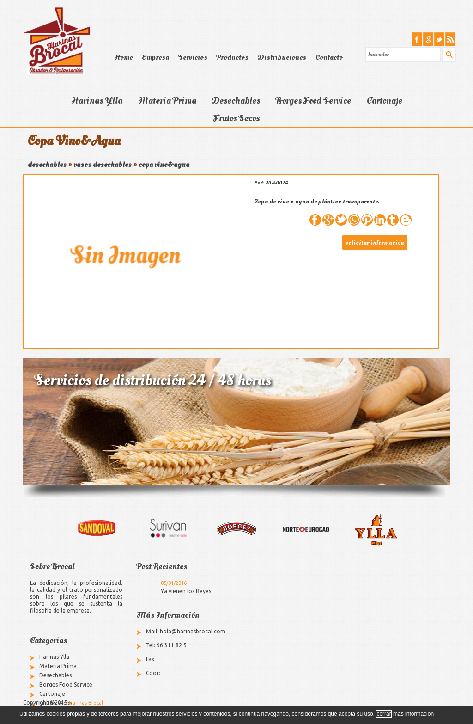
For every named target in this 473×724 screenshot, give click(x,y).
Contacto (329, 57)
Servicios (192, 57)
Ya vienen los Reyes (186, 591)
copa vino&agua (164, 165)
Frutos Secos (236, 118)
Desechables (236, 100)
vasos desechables (102, 165)
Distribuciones (282, 57)
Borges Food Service (313, 100)
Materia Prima (167, 100)
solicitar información (375, 242)
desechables (47, 165)
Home (123, 57)
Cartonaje (384, 100)
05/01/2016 (174, 583)
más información (413, 714)
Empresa (155, 57)
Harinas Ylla (96, 100)
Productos (233, 57)
